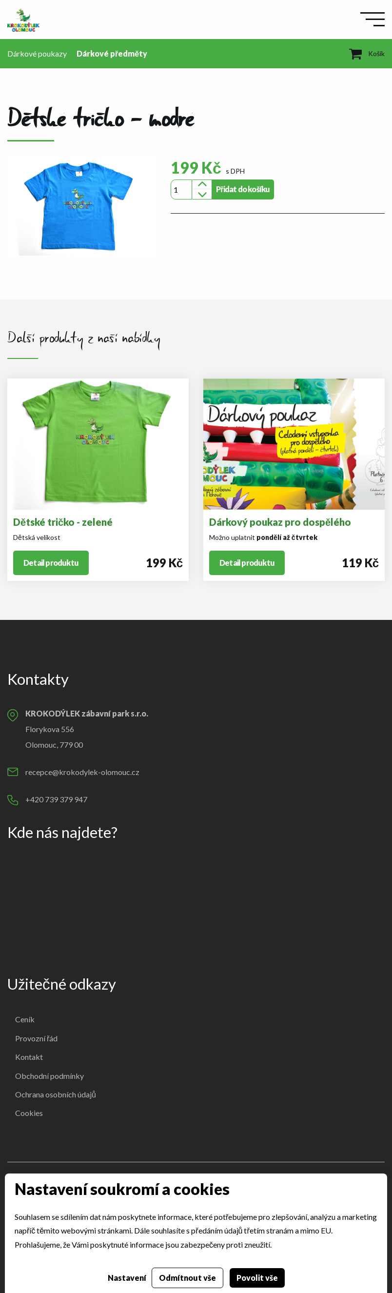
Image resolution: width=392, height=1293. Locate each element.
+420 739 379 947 (56, 799)
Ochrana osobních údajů (55, 1094)
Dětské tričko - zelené (63, 522)
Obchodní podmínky (49, 1075)
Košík (367, 53)
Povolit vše (257, 1277)
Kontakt (29, 1056)
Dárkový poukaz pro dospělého (280, 522)
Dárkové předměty (112, 53)
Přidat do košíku (243, 189)
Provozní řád (36, 1038)
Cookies (29, 1112)
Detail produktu (50, 562)
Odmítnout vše (187, 1277)
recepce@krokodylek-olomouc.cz (82, 771)
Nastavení (127, 1277)
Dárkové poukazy (37, 53)
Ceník (25, 1019)
